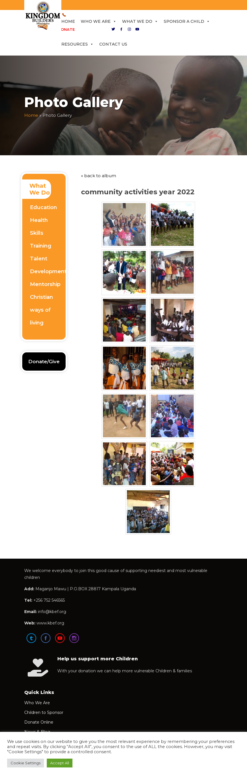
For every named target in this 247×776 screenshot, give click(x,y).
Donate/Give (44, 361)
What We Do (140, 21)
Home (68, 21)
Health (39, 220)
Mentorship (45, 284)
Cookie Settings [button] (26, 763)
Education (43, 207)
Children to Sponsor (43, 712)
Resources (77, 44)
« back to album (98, 175)
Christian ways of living (41, 310)
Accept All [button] (59, 763)
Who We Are (98, 21)
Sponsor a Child (187, 21)
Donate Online (38, 722)
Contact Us (113, 44)
